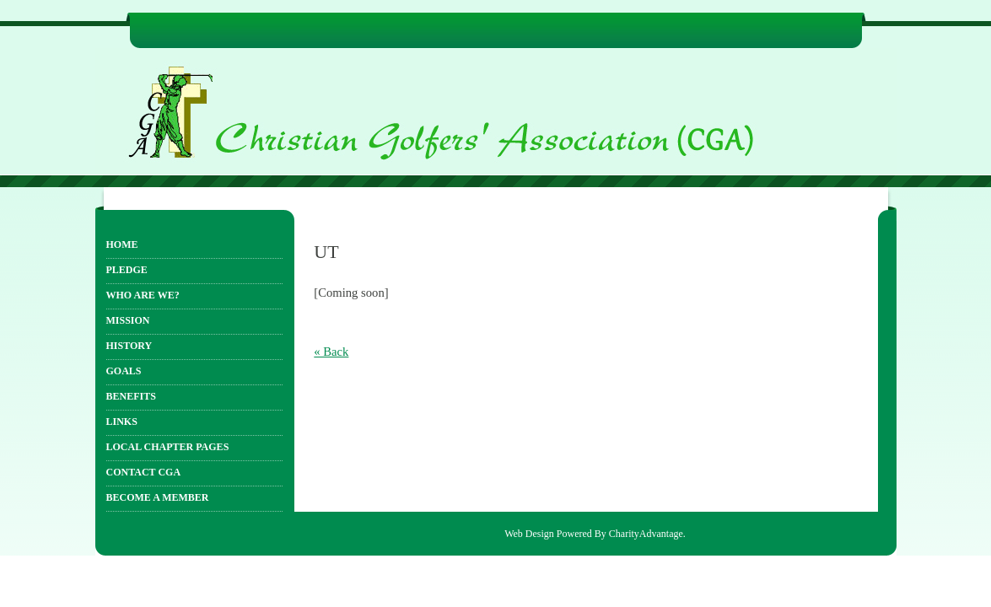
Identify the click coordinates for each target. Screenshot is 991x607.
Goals (124, 371)
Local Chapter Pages (167, 447)
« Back (331, 351)
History (129, 346)
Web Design (529, 534)
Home (122, 244)
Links (121, 421)
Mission (128, 320)
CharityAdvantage (646, 534)
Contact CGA (143, 472)
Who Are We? (143, 295)
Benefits (131, 396)
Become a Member (157, 497)
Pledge (127, 270)
